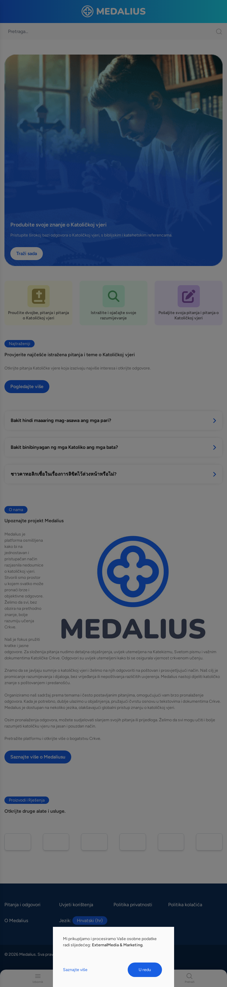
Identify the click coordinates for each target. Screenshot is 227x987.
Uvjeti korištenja (76, 904)
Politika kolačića (185, 904)
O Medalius (16, 920)
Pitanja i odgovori (22, 904)
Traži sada (26, 253)
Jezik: (83, 920)
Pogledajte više (26, 386)
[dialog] (113, 957)
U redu (145, 969)
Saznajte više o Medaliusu (37, 757)
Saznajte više (75, 969)
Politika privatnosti (133, 904)
